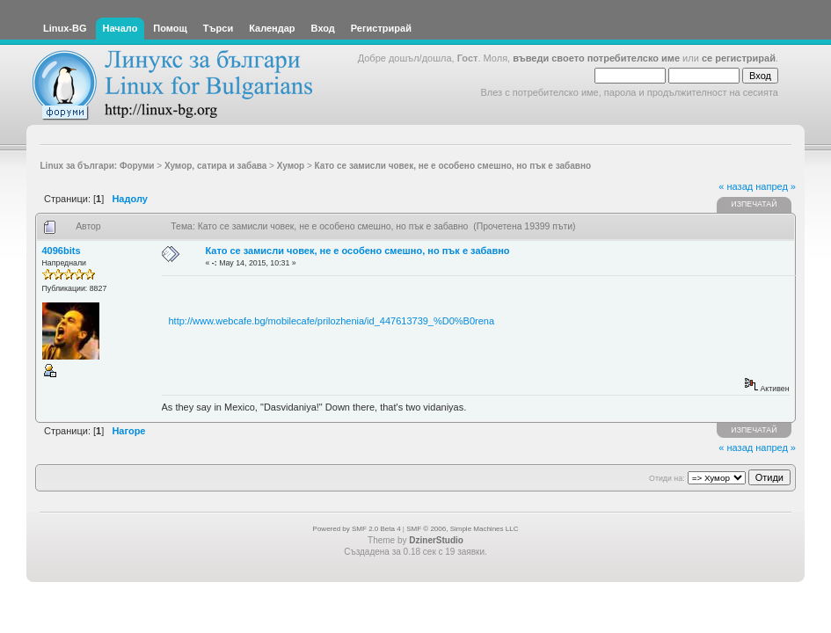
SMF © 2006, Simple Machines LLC (462, 529)
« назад (735, 186)
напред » (775, 186)
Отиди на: (666, 478)
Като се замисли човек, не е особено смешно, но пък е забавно (358, 250)
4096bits (61, 250)
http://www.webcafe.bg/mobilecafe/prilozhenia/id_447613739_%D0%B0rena (332, 321)
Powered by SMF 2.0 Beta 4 (357, 529)
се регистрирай (739, 58)
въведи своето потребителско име (596, 58)
